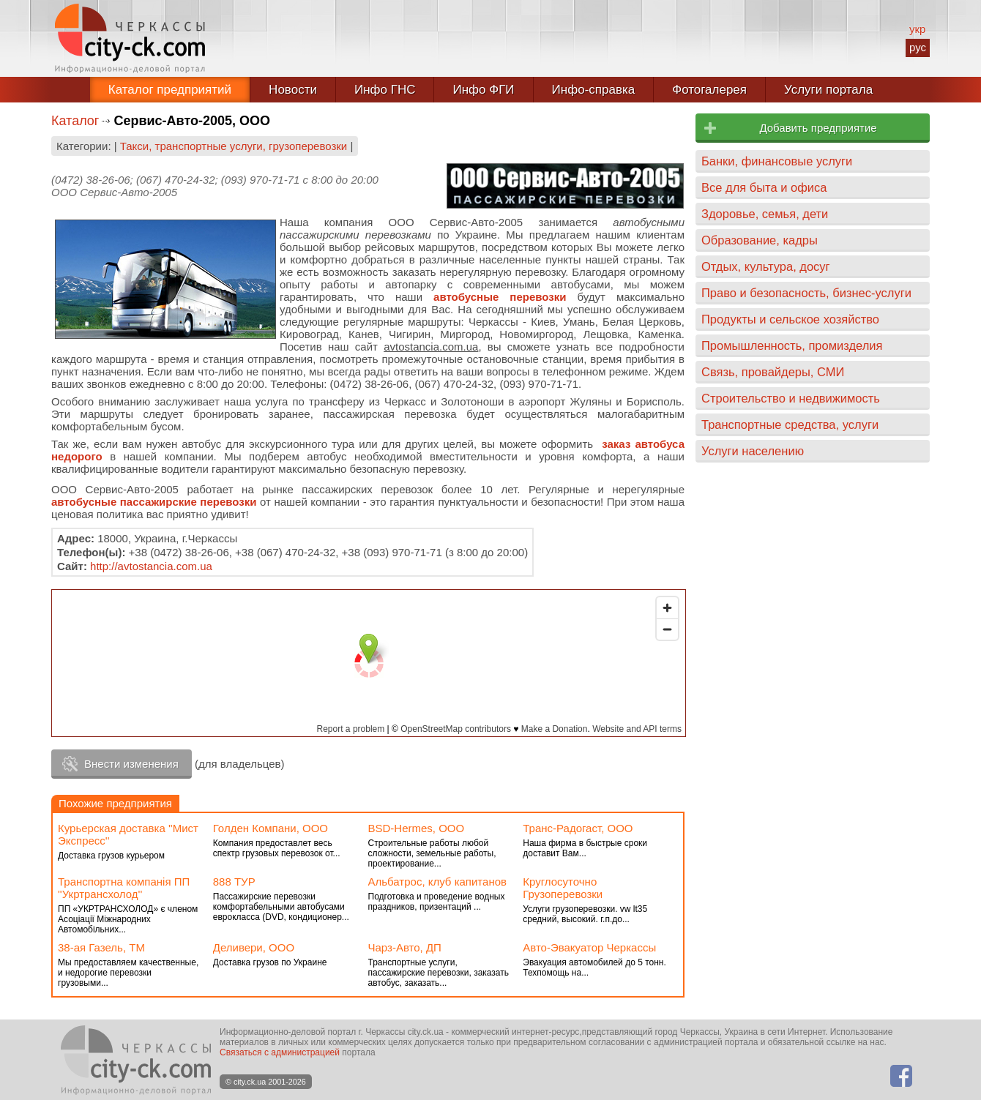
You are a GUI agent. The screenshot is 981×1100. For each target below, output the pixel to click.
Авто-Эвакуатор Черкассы (589, 947)
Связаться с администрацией (280, 1052)
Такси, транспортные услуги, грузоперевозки (233, 146)
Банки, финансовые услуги (776, 161)
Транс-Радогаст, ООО (578, 828)
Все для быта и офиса (764, 187)
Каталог (75, 120)
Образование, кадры (759, 240)
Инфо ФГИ (483, 90)
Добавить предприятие (817, 127)
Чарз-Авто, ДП (404, 947)
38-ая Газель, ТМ (101, 947)
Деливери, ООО (253, 947)
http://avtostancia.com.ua (151, 566)
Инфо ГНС (385, 90)
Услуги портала (828, 90)
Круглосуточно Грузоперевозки (563, 887)
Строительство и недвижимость (790, 398)
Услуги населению (752, 450)
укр (917, 29)
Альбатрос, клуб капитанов (437, 881)
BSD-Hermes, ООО (416, 828)
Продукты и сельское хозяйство (790, 319)
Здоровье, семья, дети (764, 213)
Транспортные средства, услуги (790, 424)
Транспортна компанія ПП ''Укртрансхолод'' (124, 887)
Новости (293, 90)
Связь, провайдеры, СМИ (772, 371)
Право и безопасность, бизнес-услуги (806, 292)
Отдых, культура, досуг (765, 266)
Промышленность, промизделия (792, 345)
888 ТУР (234, 881)
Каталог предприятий (169, 90)
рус (917, 47)
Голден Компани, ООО (270, 828)
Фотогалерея (709, 90)
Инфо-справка (593, 90)
